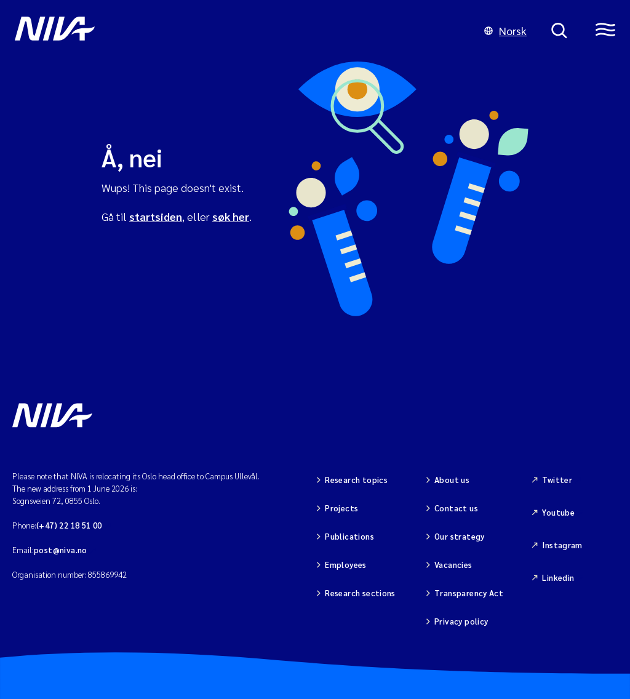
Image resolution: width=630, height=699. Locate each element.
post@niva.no (60, 550)
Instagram (562, 545)
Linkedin (558, 577)
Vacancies (453, 564)
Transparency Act (468, 593)
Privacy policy (461, 621)
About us (451, 479)
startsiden (155, 216)
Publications (349, 536)
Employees (346, 564)
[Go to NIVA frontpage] (237, 31)
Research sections (360, 593)
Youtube (558, 512)
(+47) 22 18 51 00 (69, 525)
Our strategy (459, 536)
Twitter (557, 479)
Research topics (356, 479)
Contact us (456, 508)
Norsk (505, 30)
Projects (341, 508)
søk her (230, 216)
